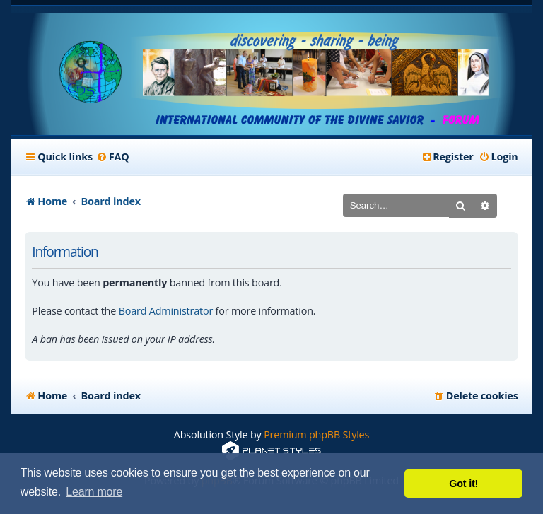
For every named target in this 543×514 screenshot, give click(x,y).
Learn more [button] (94, 492)
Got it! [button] (463, 483)
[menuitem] (112, 157)
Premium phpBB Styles (316, 434)
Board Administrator (166, 310)
